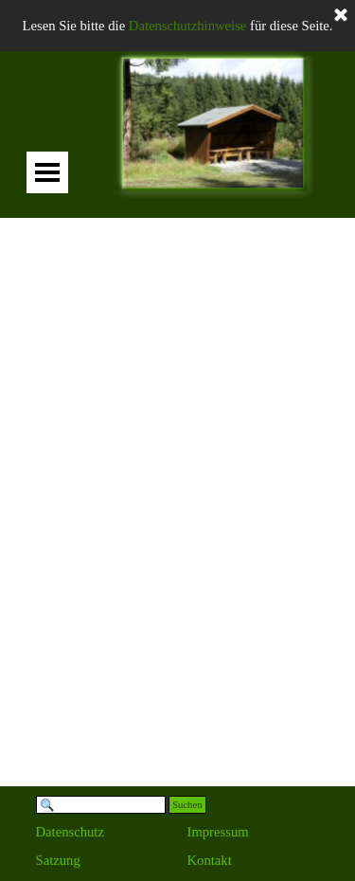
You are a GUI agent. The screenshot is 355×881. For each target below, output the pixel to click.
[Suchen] (101, 805)
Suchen (187, 805)
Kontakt (209, 860)
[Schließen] (340, 16)
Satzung (58, 860)
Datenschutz (70, 831)
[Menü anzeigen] (47, 172)
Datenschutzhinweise (188, 25)
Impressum (218, 831)
